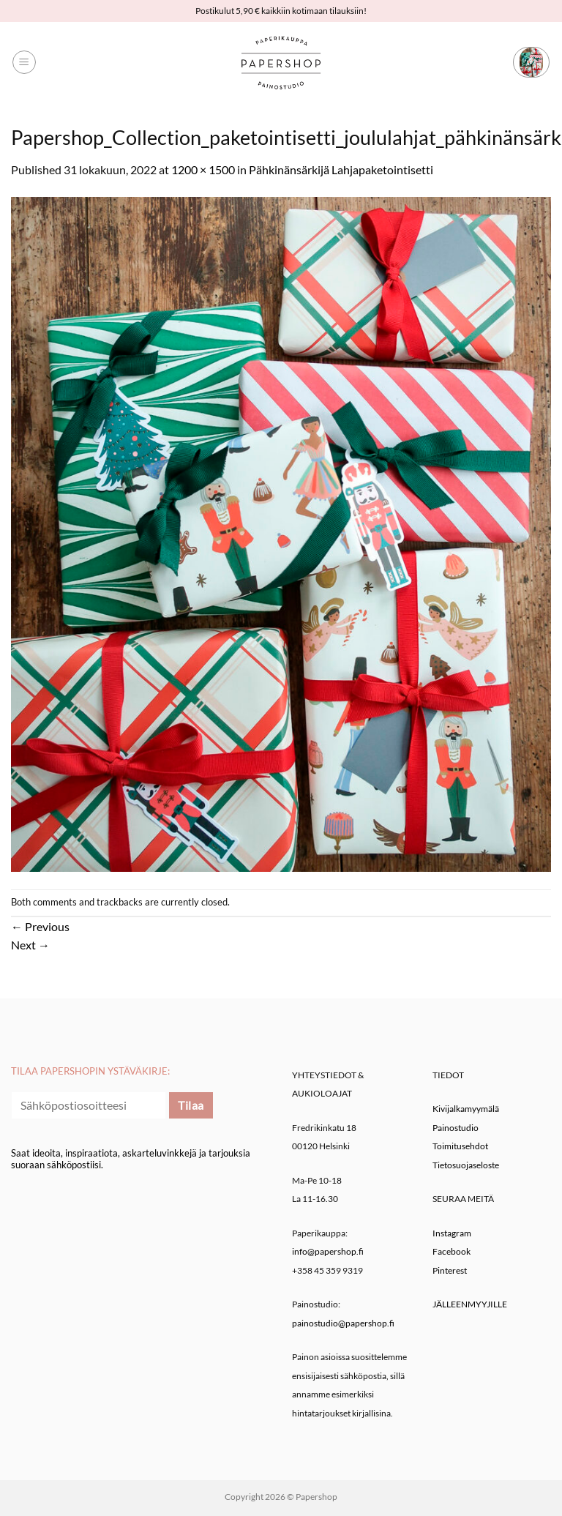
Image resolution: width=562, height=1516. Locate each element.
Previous (40, 926)
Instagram (451, 1233)
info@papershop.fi (328, 1251)
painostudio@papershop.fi (343, 1323)
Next (30, 945)
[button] (24, 62)
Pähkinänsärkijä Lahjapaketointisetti (341, 169)
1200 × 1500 (203, 169)
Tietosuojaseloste (465, 1165)
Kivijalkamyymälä (465, 1108)
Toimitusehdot (460, 1145)
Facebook (451, 1251)
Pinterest (449, 1270)
